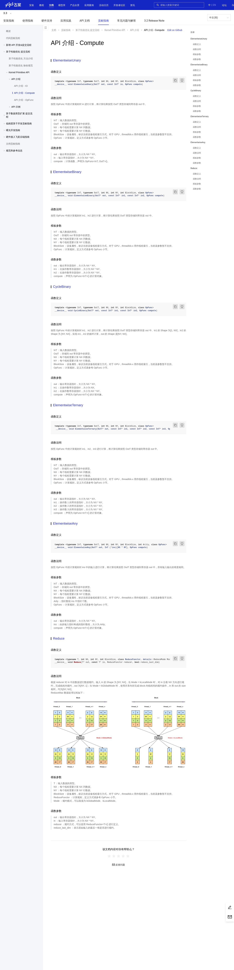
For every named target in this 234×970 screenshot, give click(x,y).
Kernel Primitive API (114, 30)
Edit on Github (174, 30)
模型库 (61, 5)
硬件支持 (46, 20)
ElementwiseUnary (199, 39)
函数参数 (197, 59)
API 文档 (85, 20)
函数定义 (197, 44)
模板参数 (197, 54)
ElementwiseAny (198, 142)
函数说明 (197, 49)
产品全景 (74, 5)
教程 (41, 5)
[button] (51, 5)
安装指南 (8, 20)
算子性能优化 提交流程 (87, 30)
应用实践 (66, 20)
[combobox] (181, 5)
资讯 (132, 5)
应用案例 (89, 5)
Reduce (194, 168)
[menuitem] (224, 5)
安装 (31, 5)
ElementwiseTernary (200, 116)
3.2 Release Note (154, 20)
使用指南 (27, 20)
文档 (51, 5)
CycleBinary (196, 90)
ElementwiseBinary (199, 65)
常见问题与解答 (126, 20)
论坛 (224, 5)
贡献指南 (103, 20)
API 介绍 (134, 30)
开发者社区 (119, 5)
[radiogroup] (118, 856)
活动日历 (103, 5)
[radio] (109, 856)
